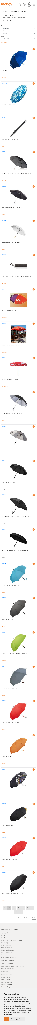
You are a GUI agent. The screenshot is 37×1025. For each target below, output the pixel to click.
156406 (4, 529)
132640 (4, 152)
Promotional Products (18, 12)
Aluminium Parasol (8, 105)
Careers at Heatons (7, 955)
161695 (4, 666)
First (5, 908)
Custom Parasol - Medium (10, 345)
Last (21, 912)
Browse (5, 12)
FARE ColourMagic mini (10, 791)
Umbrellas (8, 20)
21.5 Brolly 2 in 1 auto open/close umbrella (16, 173)
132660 (4, 220)
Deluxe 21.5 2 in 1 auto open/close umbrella (16, 276)
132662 (4, 254)
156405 (4, 495)
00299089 (5, 83)
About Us (4, 935)
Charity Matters (6, 945)
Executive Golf (7, 70)
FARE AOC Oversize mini (9, 859)
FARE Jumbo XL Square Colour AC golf (15, 653)
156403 (4, 426)
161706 (4, 872)
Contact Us (4, 933)
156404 (4, 460)
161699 (4, 700)
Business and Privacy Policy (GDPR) (12, 966)
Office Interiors (6, 977)
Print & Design (5, 979)
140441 (4, 323)
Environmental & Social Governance (12, 940)
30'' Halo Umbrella (8, 482)
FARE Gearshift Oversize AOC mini (13, 894)
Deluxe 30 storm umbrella (11, 242)
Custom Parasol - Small (10, 310)
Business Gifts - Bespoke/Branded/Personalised (14, 16)
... (32, 908)
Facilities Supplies (6, 987)
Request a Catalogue (8, 950)
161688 (4, 563)
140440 (4, 289)
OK (6, 1019)
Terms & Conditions (7, 964)
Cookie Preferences (7, 968)
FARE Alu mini (6, 756)
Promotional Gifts (6, 982)
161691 (3, 632)
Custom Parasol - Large (10, 379)
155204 (4, 392)
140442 (4, 357)
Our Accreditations (7, 938)
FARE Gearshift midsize (9, 688)
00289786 (5, 49)
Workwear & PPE (6, 984)
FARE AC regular (7, 619)
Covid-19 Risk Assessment (9, 957)
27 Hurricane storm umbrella (12, 413)
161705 (4, 838)
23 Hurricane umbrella (10, 139)
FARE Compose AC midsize (10, 722)
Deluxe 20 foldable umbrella (12, 208)
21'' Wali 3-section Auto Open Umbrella (15, 551)
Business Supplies (6, 975)
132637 (4, 117)
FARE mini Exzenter (8, 825)
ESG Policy (4, 943)
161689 (4, 597)
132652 (4, 186)
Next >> (16, 912)
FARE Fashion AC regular (10, 585)
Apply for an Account (7, 952)
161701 (3, 735)
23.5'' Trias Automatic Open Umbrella (14, 448)
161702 (4, 769)
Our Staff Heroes (6, 947)
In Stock (4, 43)
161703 (4, 803)
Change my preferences (17, 1019)
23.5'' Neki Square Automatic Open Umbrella (16, 516)
